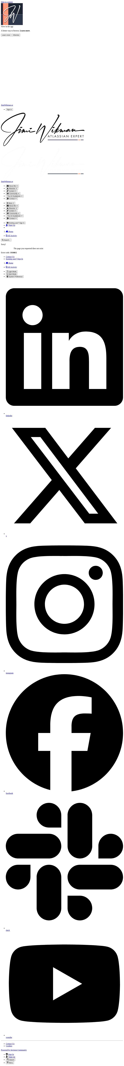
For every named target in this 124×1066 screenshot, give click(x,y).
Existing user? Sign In (14, 259)
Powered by (14, 1050)
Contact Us (10, 257)
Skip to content (7, 2)
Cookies (9, 1046)
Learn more (6, 35)
